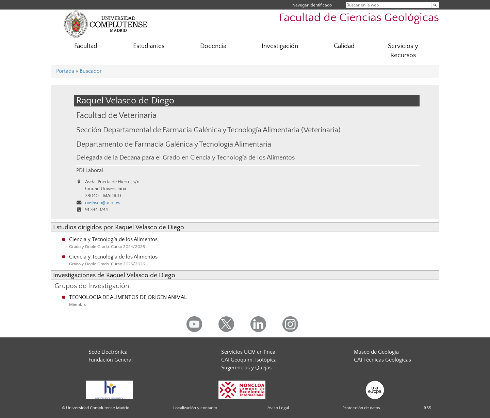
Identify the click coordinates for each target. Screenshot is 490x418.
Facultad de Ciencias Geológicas (359, 18)
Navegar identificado (312, 5)
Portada (65, 71)
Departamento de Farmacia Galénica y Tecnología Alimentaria (173, 144)
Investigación (280, 46)
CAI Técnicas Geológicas (382, 360)
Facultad (85, 46)
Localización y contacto (195, 407)
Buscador (91, 71)
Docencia (213, 46)
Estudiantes (148, 46)
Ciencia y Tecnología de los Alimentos (113, 239)
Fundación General (110, 360)
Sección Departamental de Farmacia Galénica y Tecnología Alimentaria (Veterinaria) (208, 130)
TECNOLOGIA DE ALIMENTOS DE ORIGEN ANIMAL (128, 297)
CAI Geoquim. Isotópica (249, 360)
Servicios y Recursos (403, 51)
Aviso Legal (278, 407)
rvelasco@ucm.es (102, 202)
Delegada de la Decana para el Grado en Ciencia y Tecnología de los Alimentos (185, 157)
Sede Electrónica (108, 352)
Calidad (344, 46)
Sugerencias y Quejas (246, 368)
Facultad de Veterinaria (116, 115)
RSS (427, 407)
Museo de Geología (376, 352)
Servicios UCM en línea (248, 352)
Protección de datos (361, 407)
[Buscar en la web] (435, 5)
